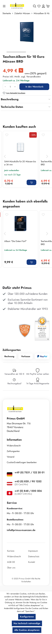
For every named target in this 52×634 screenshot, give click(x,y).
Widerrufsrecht (14, 445)
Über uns (11, 567)
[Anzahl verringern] (5, 86)
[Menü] (4, 6)
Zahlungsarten (13, 451)
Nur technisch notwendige (27, 623)
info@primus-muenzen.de (21, 530)
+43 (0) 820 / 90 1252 (28, 481)
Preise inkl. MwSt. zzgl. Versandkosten (22, 76)
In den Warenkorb (34, 86)
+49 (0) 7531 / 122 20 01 (30, 472)
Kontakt (31, 562)
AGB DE (11, 562)
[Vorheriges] (5, 156)
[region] (26, 35)
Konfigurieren (27, 616)
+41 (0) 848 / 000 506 (28, 490)
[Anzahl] (10, 86)
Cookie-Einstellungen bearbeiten (22, 462)
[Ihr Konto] (43, 6)
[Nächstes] (47, 156)
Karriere (10, 550)
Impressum (33, 550)
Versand (10, 456)
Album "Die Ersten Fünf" (15, 241)
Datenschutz (33, 556)
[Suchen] (34, 6)
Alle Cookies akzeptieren (27, 630)
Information (14, 439)
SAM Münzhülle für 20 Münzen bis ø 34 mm (20, 163)
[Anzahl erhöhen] (15, 86)
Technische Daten (12, 107)
